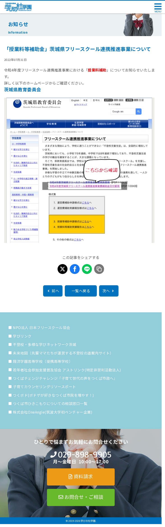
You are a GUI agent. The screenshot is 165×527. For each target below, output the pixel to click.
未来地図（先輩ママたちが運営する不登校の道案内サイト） (63, 353)
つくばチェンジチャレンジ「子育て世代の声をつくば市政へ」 (65, 378)
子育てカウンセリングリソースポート (44, 386)
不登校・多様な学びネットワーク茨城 (44, 344)
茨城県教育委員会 (22, 89)
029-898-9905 (84, 455)
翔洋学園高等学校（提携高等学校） (42, 361)
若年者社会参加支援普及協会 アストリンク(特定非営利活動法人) (67, 370)
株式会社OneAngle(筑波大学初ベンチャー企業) (52, 412)
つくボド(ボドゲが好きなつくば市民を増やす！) (53, 395)
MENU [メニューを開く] (158, 11)
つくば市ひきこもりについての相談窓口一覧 (50, 403)
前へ (52, 290)
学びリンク (22, 336)
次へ (108, 290)
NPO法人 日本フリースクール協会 (41, 327)
